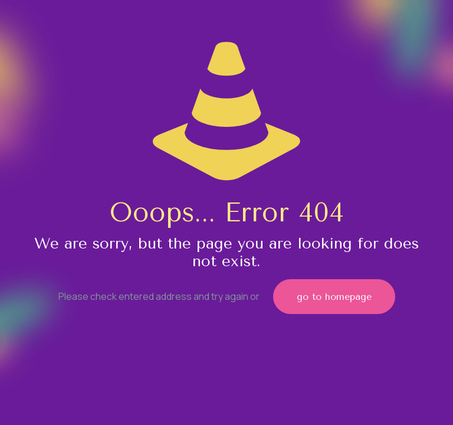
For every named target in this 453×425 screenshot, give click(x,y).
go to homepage (334, 296)
